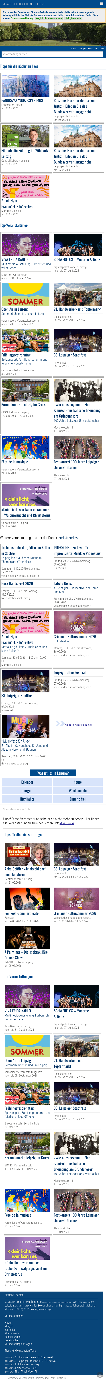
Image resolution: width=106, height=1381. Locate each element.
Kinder (33, 1305)
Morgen (9, 1309)
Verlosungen (34, 1309)
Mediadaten (14, 1377)
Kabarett (69, 1306)
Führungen (19, 1309)
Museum (44, 1302)
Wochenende (34, 1302)
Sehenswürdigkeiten (84, 1305)
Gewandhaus (45, 1305)
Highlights (60, 1305)
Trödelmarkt (82, 1302)
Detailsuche (11, 1340)
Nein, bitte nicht (73, 18)
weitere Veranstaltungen (74, 725)
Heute (74, 1302)
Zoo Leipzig (60, 1302)
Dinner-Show (24, 1305)
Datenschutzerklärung (22, 18)
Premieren (19, 1302)
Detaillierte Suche (96, 49)
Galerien (15, 1306)
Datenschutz (28, 1377)
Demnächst (9, 1302)
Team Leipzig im (58, 1377)
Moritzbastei (67, 823)
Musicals (54, 1302)
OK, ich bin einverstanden (49, 18)
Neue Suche (25, 809)
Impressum (42, 1377)
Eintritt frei (68, 1302)
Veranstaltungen (10, 809)
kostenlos (10, 1329)
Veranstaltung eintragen (18, 1344)
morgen (82, 49)
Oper (49, 1302)
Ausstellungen (46, 1310)
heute (74, 49)
